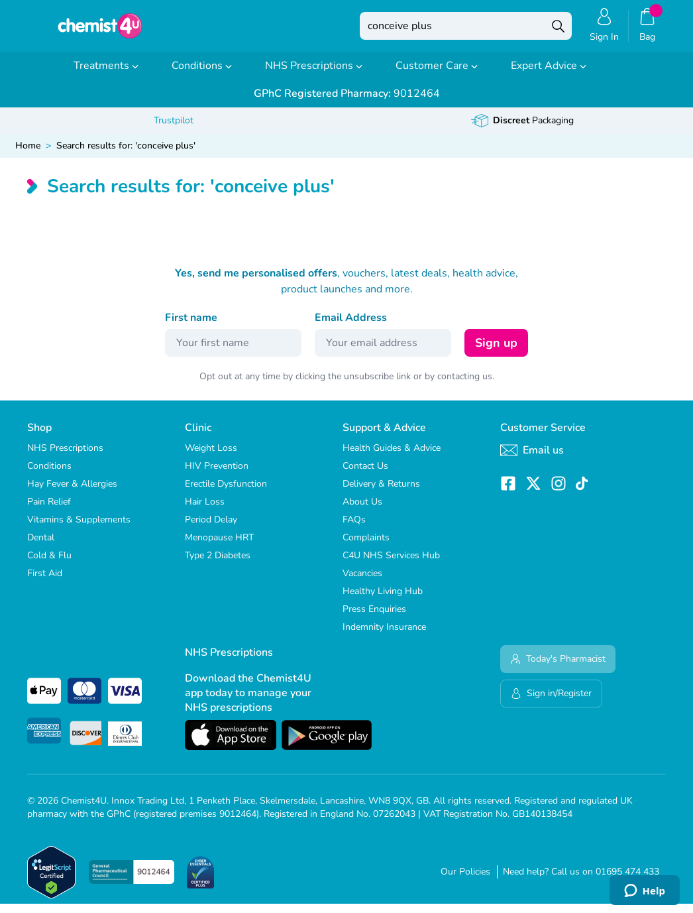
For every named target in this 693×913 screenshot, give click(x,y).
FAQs (354, 528)
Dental (40, 546)
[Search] (558, 30)
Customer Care (437, 75)
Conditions (202, 75)
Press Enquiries (374, 618)
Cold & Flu (49, 564)
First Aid (44, 582)
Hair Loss (205, 511)
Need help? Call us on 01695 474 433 (581, 881)
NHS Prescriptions (313, 75)
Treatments (106, 75)
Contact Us (365, 475)
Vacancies (362, 582)
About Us (362, 511)
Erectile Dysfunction (226, 493)
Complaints (366, 546)
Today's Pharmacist (558, 668)
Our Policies (465, 881)
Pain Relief (49, 511)
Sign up (496, 352)
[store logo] (100, 30)
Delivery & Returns (381, 493)
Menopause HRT (219, 546)
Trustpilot (173, 129)
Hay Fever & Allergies (72, 493)
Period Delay (211, 528)
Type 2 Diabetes (217, 564)
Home (27, 155)
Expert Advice (548, 75)
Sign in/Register (551, 702)
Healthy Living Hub (383, 600)
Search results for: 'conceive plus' (125, 155)
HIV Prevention (216, 475)
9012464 (347, 102)
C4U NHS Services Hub (391, 564)
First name (191, 327)
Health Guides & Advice (392, 457)
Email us (532, 459)
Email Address (351, 327)
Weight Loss (211, 457)
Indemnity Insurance (384, 636)
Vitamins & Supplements (79, 528)
